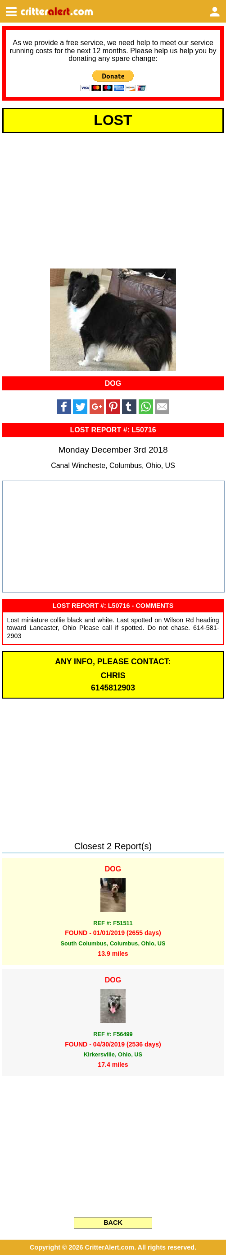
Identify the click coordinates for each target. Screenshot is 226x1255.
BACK (113, 1222)
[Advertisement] (113, 199)
